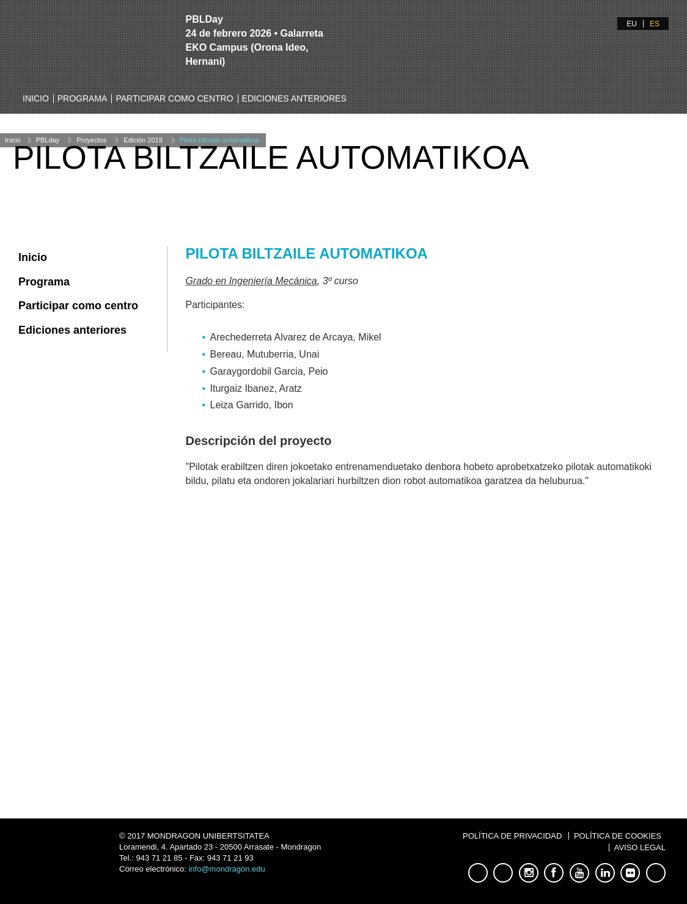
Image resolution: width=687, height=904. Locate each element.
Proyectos (91, 140)
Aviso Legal (640, 847)
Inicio (36, 98)
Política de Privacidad (512, 836)
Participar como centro (174, 98)
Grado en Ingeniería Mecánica (251, 281)
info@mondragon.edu (226, 868)
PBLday (48, 140)
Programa (82, 98)
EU (631, 24)
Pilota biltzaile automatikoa (219, 140)
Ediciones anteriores (294, 98)
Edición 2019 (143, 140)
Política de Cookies (617, 836)
